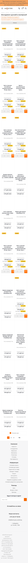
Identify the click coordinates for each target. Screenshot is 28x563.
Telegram (19, 509)
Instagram (15, 509)
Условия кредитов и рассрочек (14, 482)
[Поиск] (26, 8)
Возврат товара (14, 471)
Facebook (11, 509)
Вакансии (14, 450)
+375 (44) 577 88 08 (14, 517)
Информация (14, 462)
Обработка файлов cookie (14, 480)
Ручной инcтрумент (6, 19)
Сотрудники (14, 448)
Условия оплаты (14, 465)
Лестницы (4, 17)
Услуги (14, 473)
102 (19, 437)
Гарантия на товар (14, 469)
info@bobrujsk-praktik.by (15, 520)
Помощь (14, 485)
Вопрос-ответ (14, 490)
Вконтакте (8, 509)
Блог (14, 488)
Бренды (14, 492)
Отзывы (14, 457)
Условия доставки (14, 467)
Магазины (14, 453)
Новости (14, 446)
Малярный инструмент (13, 17)
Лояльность (14, 477)
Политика (14, 455)
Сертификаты (14, 459)
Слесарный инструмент (17, 19)
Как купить (14, 475)
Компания (14, 444)
